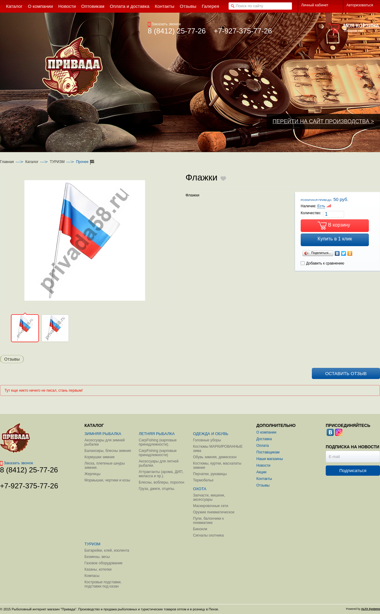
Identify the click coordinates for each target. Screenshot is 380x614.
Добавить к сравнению (322, 263)
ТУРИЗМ (57, 162)
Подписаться (352, 470)
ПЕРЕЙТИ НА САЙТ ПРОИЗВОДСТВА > (323, 121)
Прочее (82, 162)
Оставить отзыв (346, 373)
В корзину (339, 224)
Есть (321, 206)
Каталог (32, 162)
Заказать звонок (164, 24)
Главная (7, 162)
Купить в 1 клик (335, 238)
